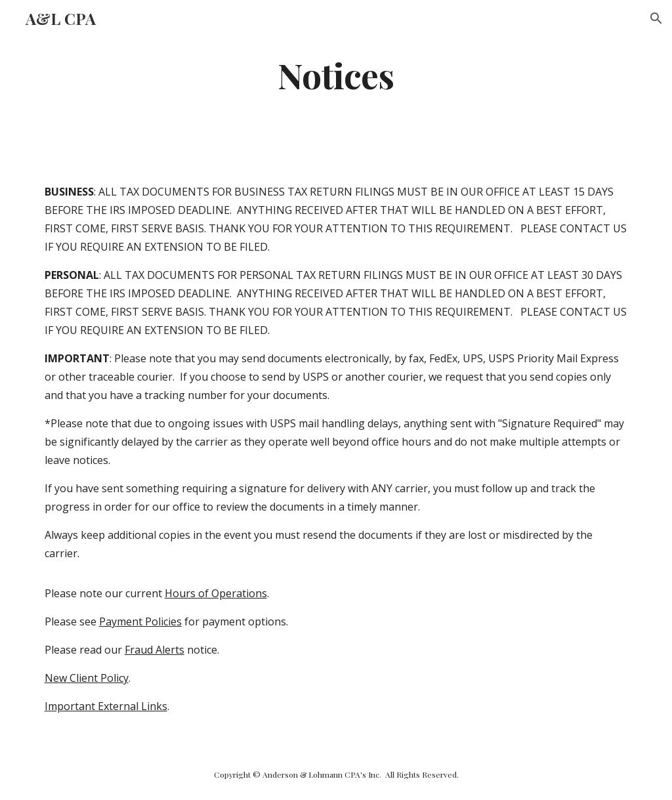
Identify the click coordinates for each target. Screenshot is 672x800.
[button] (656, 18)
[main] (335, 74)
